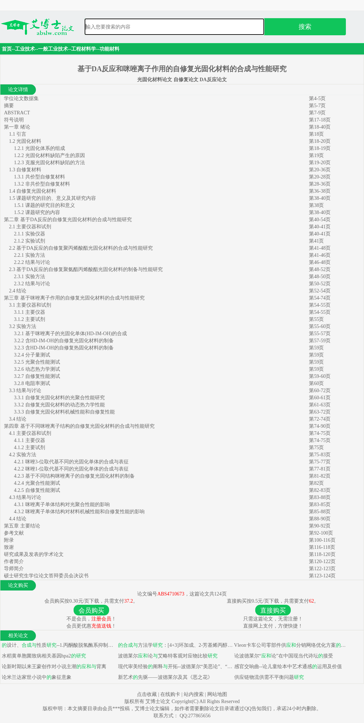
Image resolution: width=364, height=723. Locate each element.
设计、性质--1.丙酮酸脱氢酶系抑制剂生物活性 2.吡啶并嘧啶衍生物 (58, 645)
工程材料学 (83, 49)
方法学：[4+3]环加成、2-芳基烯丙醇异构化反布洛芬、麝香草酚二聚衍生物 (175, 645)
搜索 (305, 26)
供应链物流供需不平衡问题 (268, 677)
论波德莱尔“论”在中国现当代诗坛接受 (283, 656)
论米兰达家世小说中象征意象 (35, 677)
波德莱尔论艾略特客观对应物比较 (167, 656)
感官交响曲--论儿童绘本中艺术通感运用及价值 (287, 666)
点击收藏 (147, 694)
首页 (7, 49)
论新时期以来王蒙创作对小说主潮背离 (53, 666)
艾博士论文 (158, 701)
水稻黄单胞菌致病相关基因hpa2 (43, 656)
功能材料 (109, 49)
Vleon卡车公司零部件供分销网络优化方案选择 (291, 645)
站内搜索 (194, 694)
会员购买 (91, 610)
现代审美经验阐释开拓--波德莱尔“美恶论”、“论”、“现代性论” (175, 666)
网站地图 (217, 694)
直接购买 (273, 610)
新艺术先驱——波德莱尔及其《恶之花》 (165, 677)
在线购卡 (170, 694)
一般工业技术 (53, 49)
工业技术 (25, 49)
